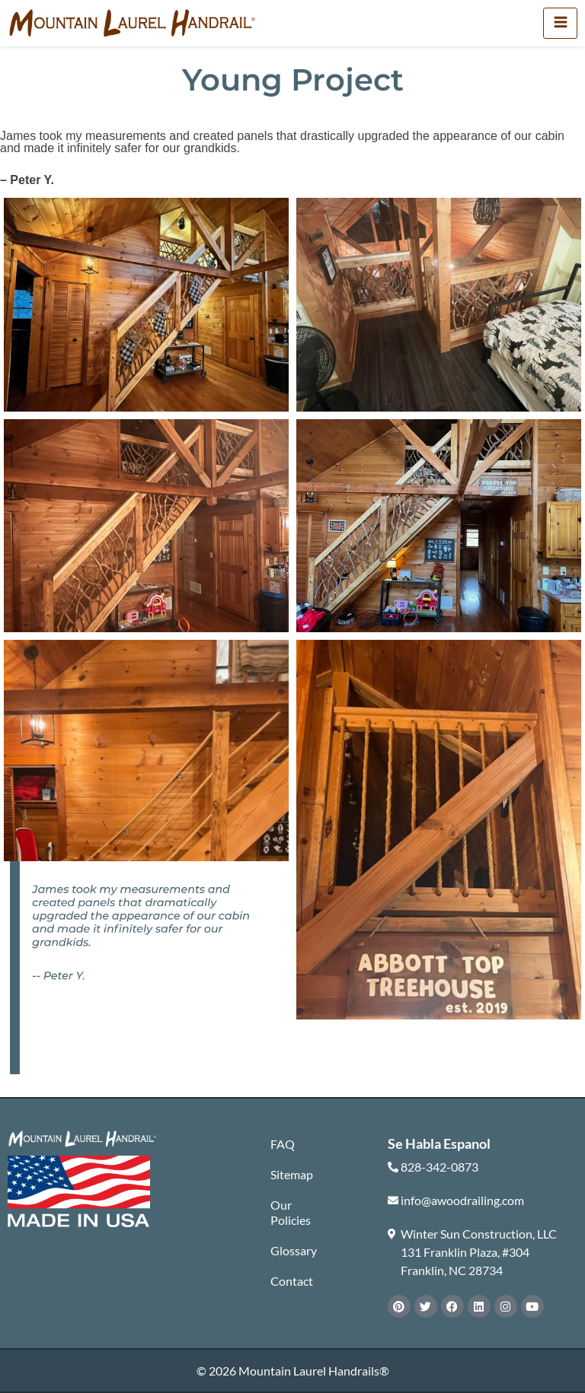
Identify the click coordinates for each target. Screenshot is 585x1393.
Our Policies (290, 1212)
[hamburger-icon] (560, 23)
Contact (291, 1281)
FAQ (282, 1144)
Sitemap (291, 1174)
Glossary (292, 1250)
